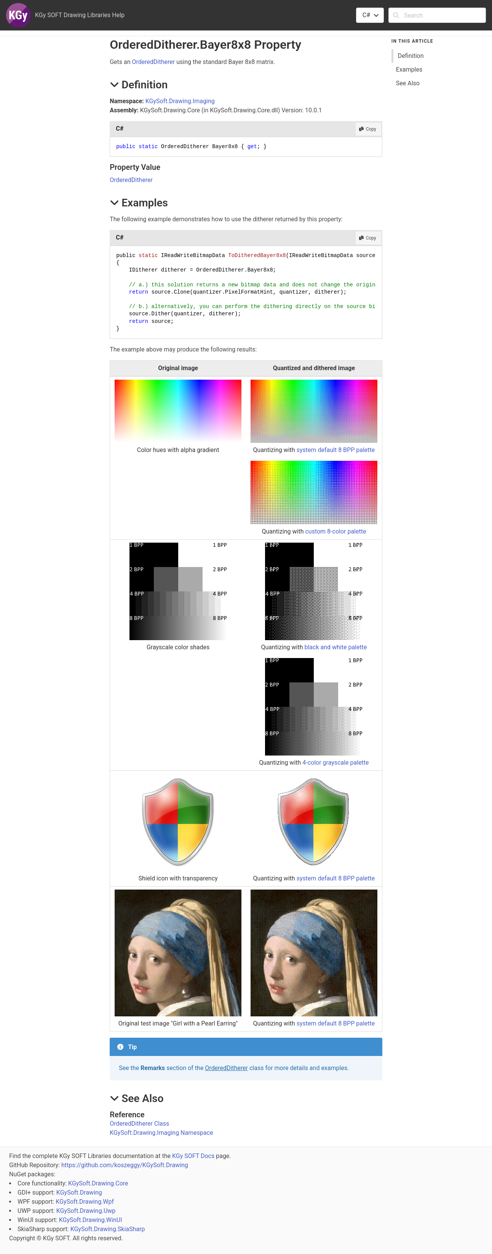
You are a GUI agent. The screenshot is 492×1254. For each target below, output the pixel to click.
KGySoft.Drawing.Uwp (86, 1210)
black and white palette (335, 647)
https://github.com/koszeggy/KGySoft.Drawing (124, 1165)
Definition (411, 55)
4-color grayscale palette (335, 762)
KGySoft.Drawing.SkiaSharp (107, 1229)
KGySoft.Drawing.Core (98, 1183)
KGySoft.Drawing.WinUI (90, 1220)
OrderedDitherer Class (139, 1123)
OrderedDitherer (153, 61)
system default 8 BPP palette (336, 450)
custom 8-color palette (335, 531)
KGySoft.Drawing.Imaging (180, 101)
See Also (408, 83)
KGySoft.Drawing (79, 1192)
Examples (409, 69)
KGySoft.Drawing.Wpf (85, 1201)
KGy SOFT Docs (193, 1156)
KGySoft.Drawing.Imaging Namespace (161, 1132)
